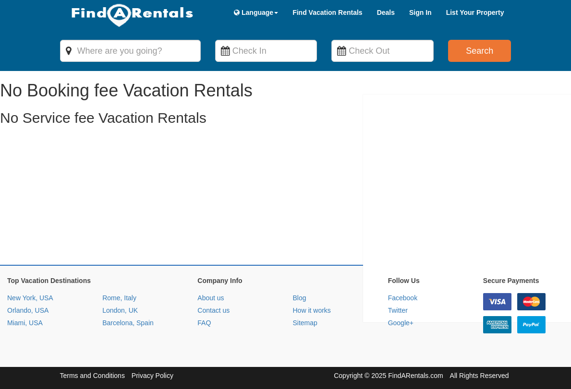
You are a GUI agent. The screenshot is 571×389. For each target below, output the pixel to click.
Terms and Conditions (92, 375)
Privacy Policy (152, 375)
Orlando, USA (28, 310)
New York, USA (30, 298)
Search (479, 51)
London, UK (120, 310)
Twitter (398, 310)
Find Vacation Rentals (327, 12)
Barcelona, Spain (128, 323)
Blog (299, 298)
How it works (311, 310)
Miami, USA (25, 323)
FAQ (204, 323)
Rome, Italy (119, 298)
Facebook (402, 298)
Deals (386, 12)
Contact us (213, 310)
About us (210, 298)
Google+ (400, 323)
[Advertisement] (285, 197)
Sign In (420, 12)
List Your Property (475, 12)
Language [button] (256, 12)
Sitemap (304, 323)
